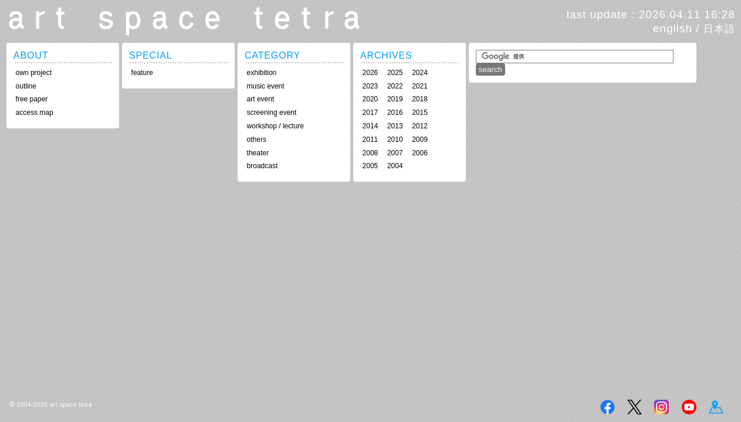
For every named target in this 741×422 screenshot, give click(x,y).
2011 (370, 139)
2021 (420, 86)
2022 (395, 86)
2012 (420, 126)
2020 (370, 99)
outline (26, 86)
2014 (370, 126)
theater (258, 153)
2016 (395, 112)
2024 (420, 73)
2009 (420, 139)
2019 (395, 99)
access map (34, 112)
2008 (370, 153)
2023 (370, 86)
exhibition (262, 73)
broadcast (262, 166)
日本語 (719, 29)
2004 (395, 166)
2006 (420, 153)
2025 (395, 73)
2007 (395, 153)
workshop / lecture (275, 126)
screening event (272, 112)
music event (266, 86)
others (256, 139)
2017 (370, 112)
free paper (32, 99)
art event (261, 99)
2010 (395, 139)
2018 (420, 99)
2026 (370, 73)
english (672, 28)
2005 (370, 166)
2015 (420, 112)
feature (142, 73)
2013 (395, 126)
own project (34, 73)
